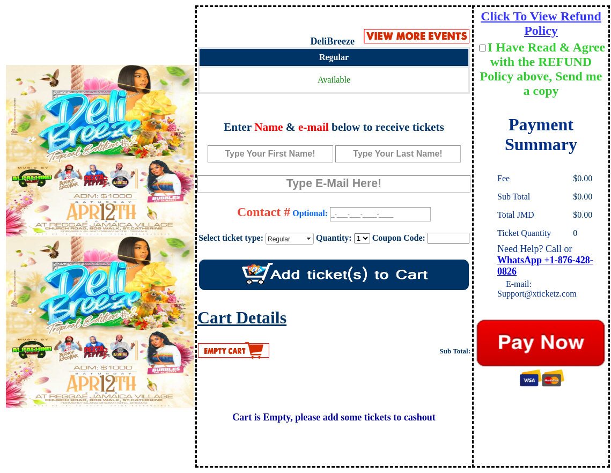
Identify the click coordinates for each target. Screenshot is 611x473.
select (309, 239)
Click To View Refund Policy (541, 23)
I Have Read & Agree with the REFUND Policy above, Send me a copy (543, 69)
